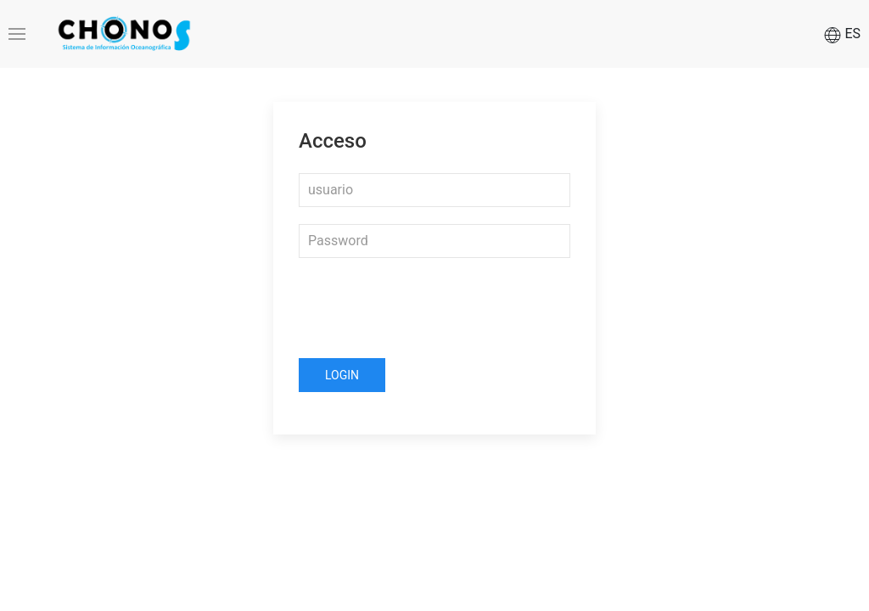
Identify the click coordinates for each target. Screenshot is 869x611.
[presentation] (428, 308)
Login (342, 375)
